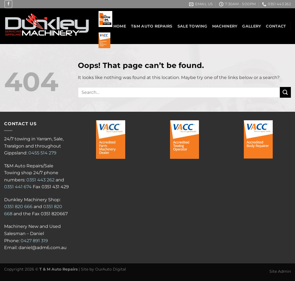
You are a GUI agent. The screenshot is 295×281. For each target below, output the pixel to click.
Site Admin (280, 271)
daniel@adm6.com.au (42, 247)
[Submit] (285, 92)
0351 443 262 (40, 179)
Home (119, 26)
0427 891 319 (34, 240)
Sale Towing (192, 26)
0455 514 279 (42, 152)
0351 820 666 (18, 206)
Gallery (251, 26)
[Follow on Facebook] (8, 4)
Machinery (224, 26)
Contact (276, 26)
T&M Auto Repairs (152, 26)
